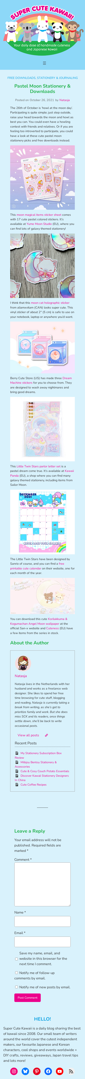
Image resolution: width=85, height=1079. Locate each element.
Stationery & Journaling (57, 78)
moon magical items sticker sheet (39, 215)
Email (20, 933)
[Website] (46, 735)
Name (20, 912)
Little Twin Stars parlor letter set (38, 466)
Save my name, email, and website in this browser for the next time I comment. (43, 958)
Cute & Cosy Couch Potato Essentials (45, 771)
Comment (23, 859)
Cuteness (52, 628)
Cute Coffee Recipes (34, 785)
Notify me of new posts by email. (44, 987)
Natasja (64, 100)
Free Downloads (21, 78)
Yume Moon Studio (39, 224)
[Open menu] (44, 63)
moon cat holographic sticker (50, 303)
